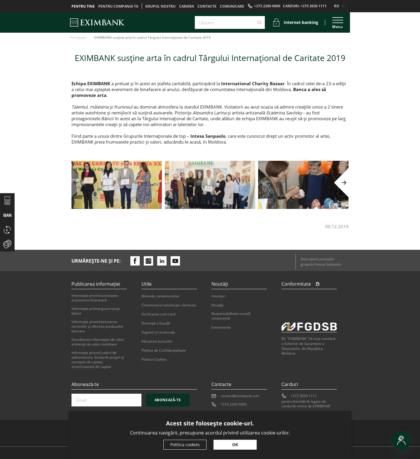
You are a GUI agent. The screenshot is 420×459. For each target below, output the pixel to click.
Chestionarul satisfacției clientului (168, 305)
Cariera (186, 6)
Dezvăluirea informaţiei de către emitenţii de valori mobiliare (97, 342)
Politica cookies (185, 444)
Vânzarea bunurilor (157, 341)
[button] (78, 182)
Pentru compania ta (118, 6)
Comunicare (232, 6)
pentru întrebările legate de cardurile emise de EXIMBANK (305, 404)
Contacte (206, 6)
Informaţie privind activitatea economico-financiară (94, 298)
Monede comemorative (160, 296)
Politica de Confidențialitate (163, 350)
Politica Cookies (154, 359)
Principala (78, 37)
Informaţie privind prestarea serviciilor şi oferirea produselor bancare (97, 327)
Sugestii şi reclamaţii (158, 332)
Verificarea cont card (158, 314)
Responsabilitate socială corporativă (231, 316)
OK (235, 444)
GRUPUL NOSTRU (160, 6)
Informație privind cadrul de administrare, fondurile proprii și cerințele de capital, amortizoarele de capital (97, 359)
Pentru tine (83, 6)
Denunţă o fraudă (155, 323)
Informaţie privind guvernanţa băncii (95, 311)
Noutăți (217, 305)
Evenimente (221, 327)
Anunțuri (218, 296)
